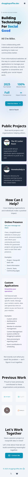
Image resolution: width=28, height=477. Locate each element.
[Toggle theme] (25, 3)
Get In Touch (14, 110)
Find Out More (14, 103)
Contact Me (14, 455)
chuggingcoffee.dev (10, 3)
